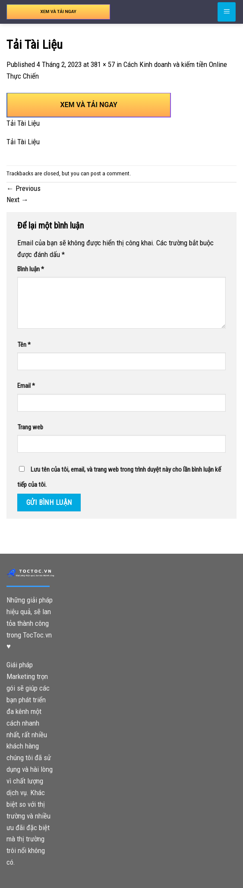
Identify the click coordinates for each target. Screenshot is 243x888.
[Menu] (227, 11)
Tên (24, 345)
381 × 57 (103, 64)
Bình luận (30, 269)
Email (26, 386)
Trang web (30, 427)
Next (17, 199)
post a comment (110, 173)
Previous (23, 188)
